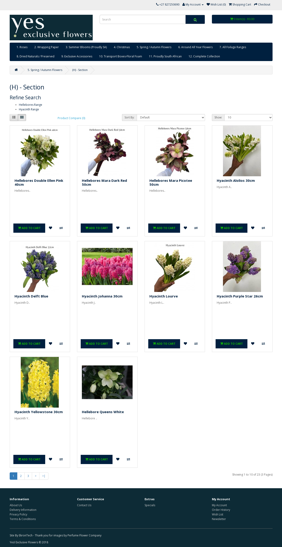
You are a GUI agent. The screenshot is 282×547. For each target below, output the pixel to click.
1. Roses (22, 47)
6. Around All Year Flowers (195, 47)
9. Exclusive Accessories (76, 56)
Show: (218, 117)
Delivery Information (23, 510)
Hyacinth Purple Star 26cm (240, 296)
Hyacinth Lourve (163, 296)
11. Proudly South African (165, 56)
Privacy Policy (18, 514)
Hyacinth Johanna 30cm (102, 296)
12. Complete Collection (204, 56)
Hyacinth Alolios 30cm (236, 180)
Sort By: (129, 117)
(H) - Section (80, 70)
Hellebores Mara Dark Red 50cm (104, 182)
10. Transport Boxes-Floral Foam (120, 56)
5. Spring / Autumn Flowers (154, 47)
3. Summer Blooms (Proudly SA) (86, 47)
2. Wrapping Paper (46, 47)
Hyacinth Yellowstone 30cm (39, 411)
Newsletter (219, 519)
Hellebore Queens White (103, 411)
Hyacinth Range (29, 109)
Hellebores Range (30, 105)
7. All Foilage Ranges (233, 47)
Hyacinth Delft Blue (31, 296)
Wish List (217, 514)
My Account (219, 505)
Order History (221, 510)
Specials (150, 505)
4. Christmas (122, 47)
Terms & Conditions (23, 519)
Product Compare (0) (71, 118)
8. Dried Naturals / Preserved (35, 56)
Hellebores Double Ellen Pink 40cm (39, 182)
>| (43, 476)
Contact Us (84, 505)
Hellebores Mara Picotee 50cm (170, 182)
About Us (16, 505)
